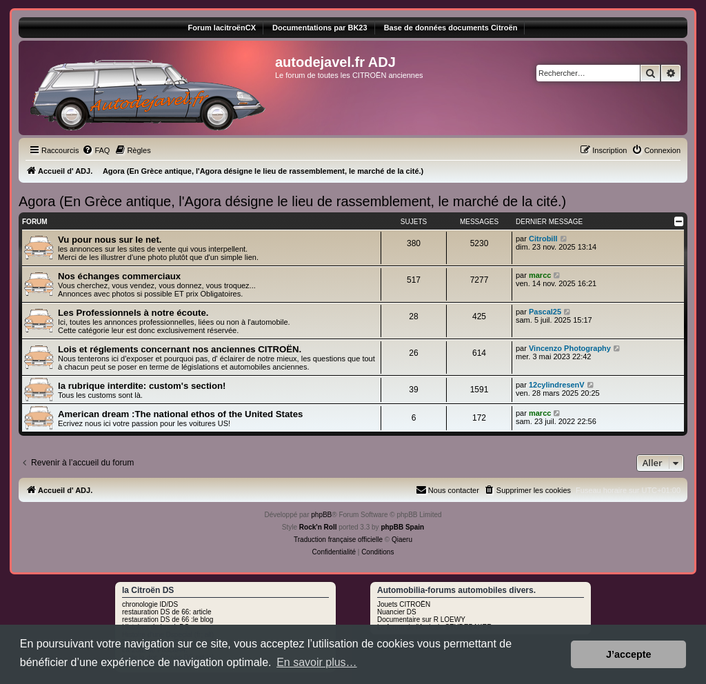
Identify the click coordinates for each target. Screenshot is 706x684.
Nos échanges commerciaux (119, 276)
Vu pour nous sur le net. (109, 239)
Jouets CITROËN (403, 604)
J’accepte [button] (629, 654)
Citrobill (543, 238)
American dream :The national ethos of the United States (180, 414)
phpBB (321, 515)
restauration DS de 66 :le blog (167, 619)
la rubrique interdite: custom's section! (141, 386)
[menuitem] (96, 150)
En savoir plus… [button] (316, 662)
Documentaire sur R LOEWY (421, 619)
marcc (540, 275)
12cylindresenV (557, 385)
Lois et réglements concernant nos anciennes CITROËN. (179, 349)
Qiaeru (402, 539)
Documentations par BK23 (319, 27)
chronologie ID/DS (150, 604)
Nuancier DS (396, 612)
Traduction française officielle (338, 539)
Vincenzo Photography (570, 348)
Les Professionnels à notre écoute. (133, 313)
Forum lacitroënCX (222, 27)
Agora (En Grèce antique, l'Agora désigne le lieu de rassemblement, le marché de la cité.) (292, 201)
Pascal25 (545, 312)
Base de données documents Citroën (451, 27)
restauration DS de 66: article (167, 612)
